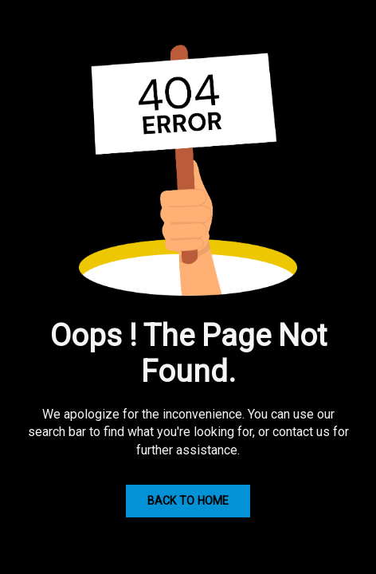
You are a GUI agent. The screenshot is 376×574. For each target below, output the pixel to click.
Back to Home (188, 500)
